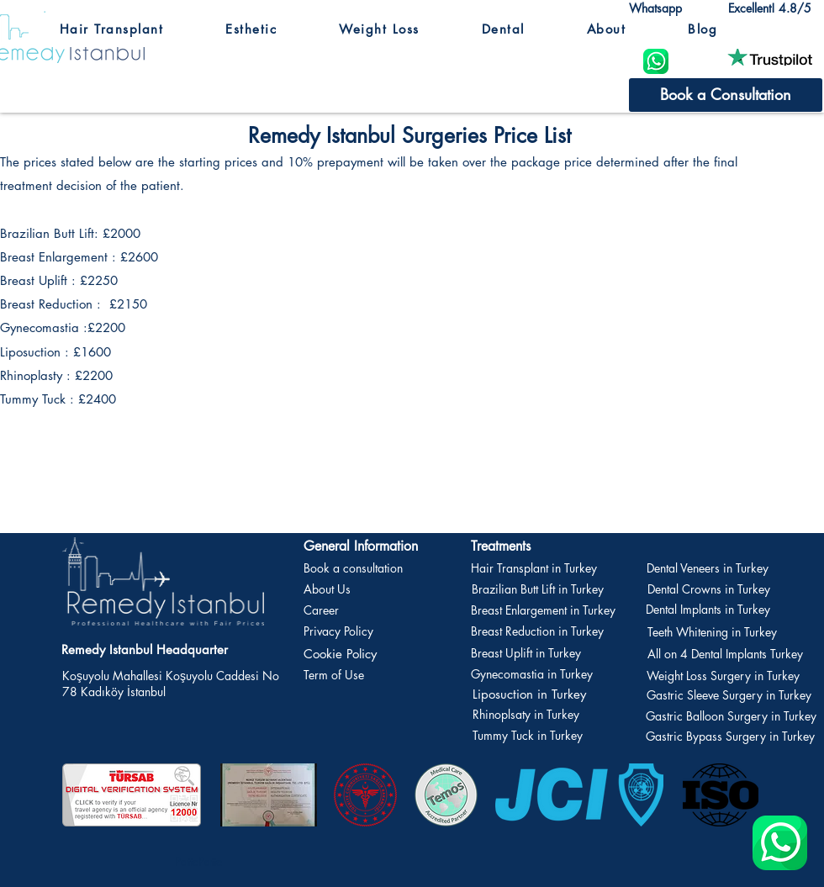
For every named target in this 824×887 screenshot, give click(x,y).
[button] (111, 30)
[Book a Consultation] (725, 95)
